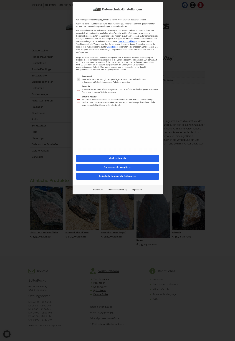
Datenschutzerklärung (118, 125)
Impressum (137, 125)
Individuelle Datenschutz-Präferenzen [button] (117, 111)
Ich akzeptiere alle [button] (117, 93)
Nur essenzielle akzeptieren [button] (117, 102)
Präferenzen (98, 125)
